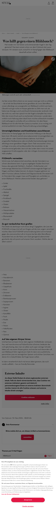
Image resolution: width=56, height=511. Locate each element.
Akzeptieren (28, 500)
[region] (28, 485)
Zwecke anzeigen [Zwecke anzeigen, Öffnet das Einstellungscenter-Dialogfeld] (28, 506)
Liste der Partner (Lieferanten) (10, 494)
